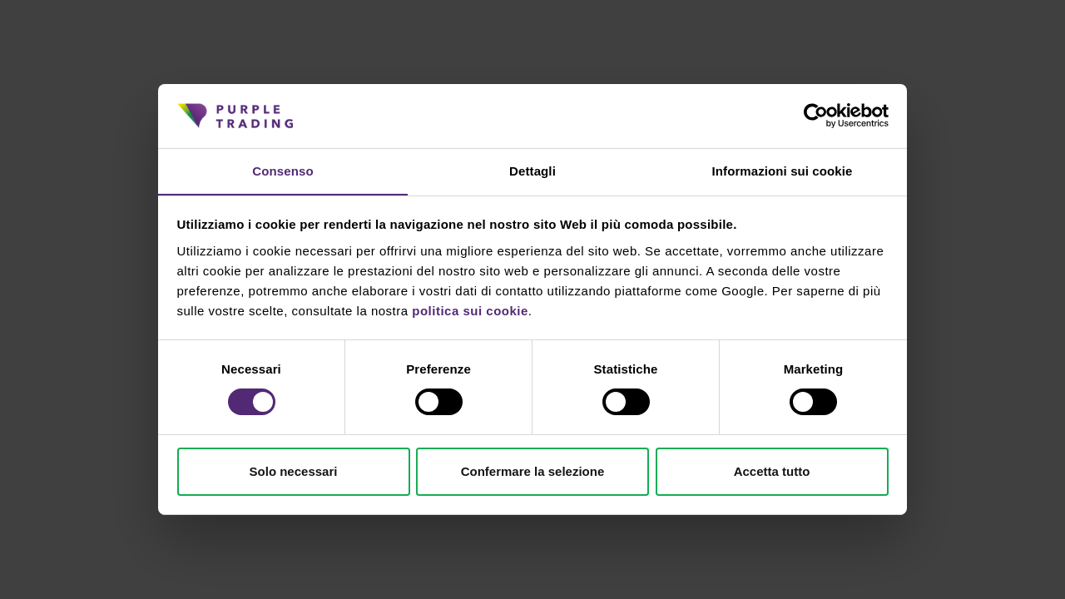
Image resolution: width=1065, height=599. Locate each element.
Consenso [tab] (282, 170)
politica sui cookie (470, 311)
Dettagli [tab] (532, 170)
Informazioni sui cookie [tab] (782, 170)
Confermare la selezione (533, 471)
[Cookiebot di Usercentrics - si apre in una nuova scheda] (816, 115)
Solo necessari (294, 471)
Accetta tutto (772, 471)
